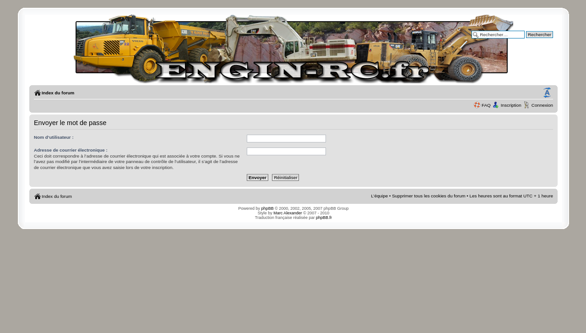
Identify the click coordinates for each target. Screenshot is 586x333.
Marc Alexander (287, 213)
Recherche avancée (533, 41)
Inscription (511, 105)
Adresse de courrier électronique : (71, 150)
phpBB (267, 208)
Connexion (542, 105)
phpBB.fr (324, 217)
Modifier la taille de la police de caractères (547, 92)
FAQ (486, 105)
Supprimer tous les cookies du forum (428, 195)
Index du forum (58, 92)
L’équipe (379, 195)
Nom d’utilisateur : (54, 137)
